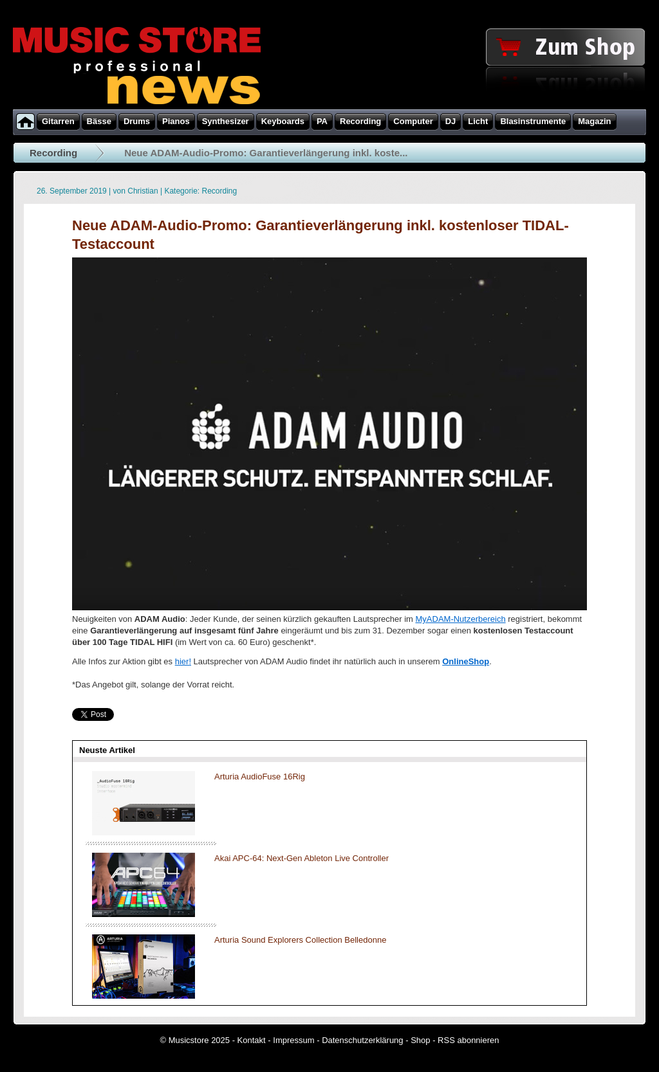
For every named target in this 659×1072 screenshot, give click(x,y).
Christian (142, 190)
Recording (53, 152)
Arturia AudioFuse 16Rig (259, 776)
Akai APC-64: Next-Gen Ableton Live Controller (301, 858)
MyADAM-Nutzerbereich (461, 619)
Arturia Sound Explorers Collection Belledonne (300, 940)
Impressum (293, 1040)
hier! (183, 661)
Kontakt (251, 1040)
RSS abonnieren (468, 1040)
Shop (420, 1040)
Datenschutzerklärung (362, 1040)
